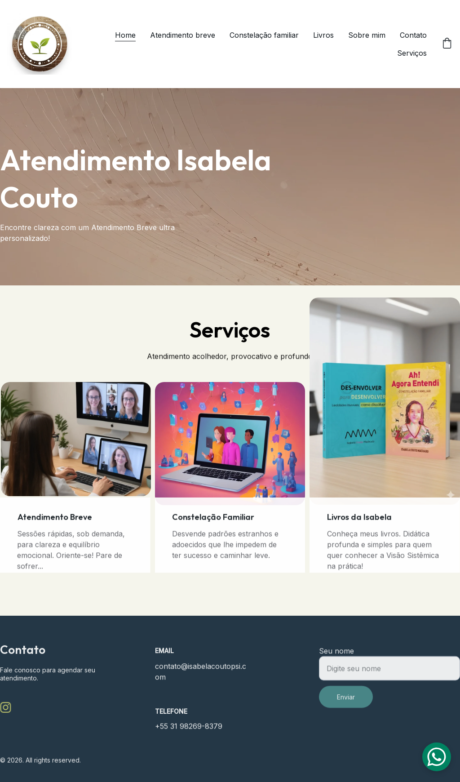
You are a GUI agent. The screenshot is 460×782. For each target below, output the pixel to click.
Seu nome (336, 658)
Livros (323, 35)
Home (125, 35)
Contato (413, 35)
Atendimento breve (182, 35)
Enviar (346, 704)
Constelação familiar (264, 35)
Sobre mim (366, 35)
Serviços (412, 53)
